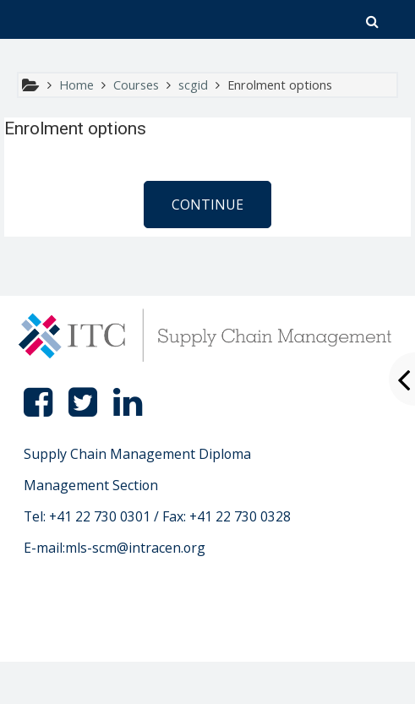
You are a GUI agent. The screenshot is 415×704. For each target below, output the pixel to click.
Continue (207, 204)
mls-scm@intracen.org (135, 547)
